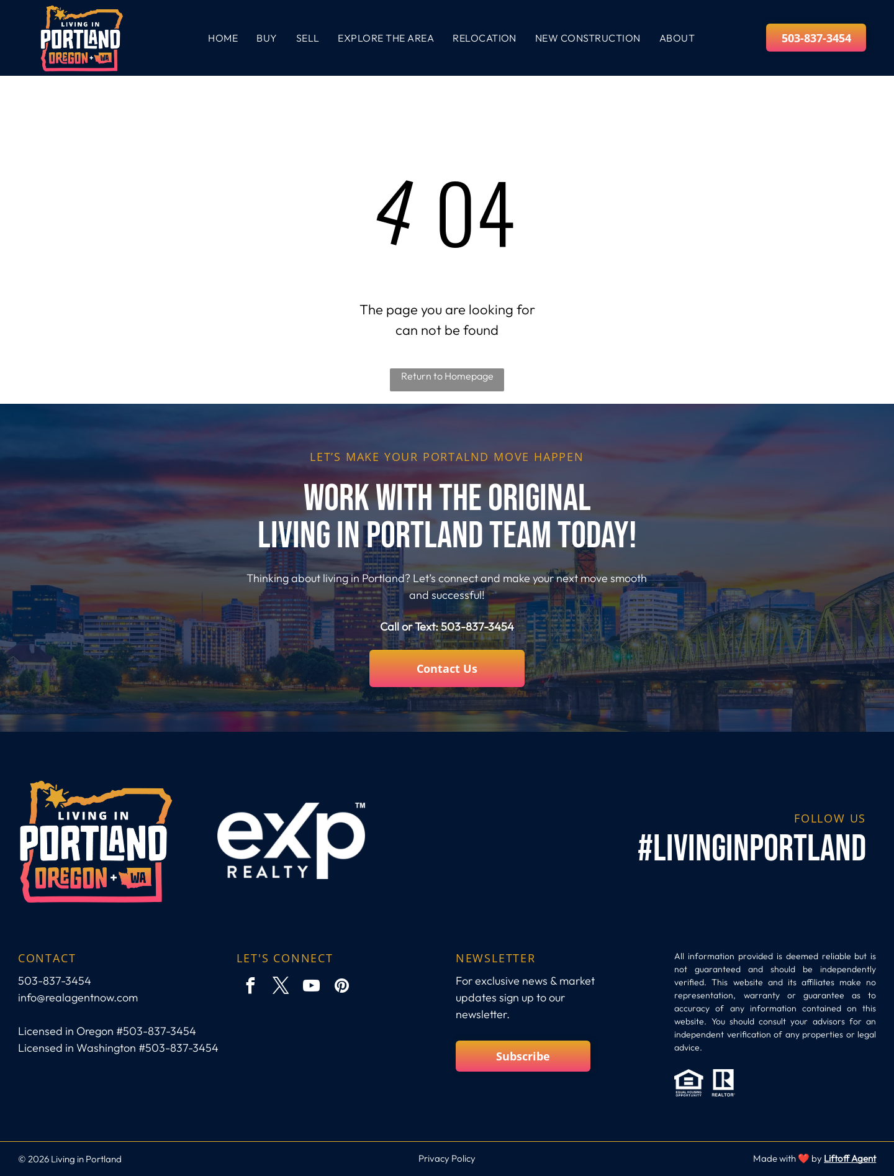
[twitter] (280, 987)
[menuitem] (223, 38)
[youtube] (311, 987)
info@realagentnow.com (78, 997)
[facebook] (250, 987)
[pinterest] (341, 987)
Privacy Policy (447, 1158)
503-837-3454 (477, 626)
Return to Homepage (447, 376)
